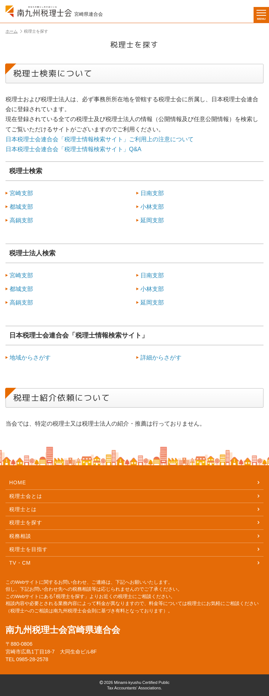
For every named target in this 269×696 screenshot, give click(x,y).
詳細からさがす (159, 357)
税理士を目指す (134, 549)
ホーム (14, 31)
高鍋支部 (19, 220)
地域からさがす (28, 357)
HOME (134, 482)
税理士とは (134, 509)
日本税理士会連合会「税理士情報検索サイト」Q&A (73, 149)
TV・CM (134, 563)
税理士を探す (134, 522)
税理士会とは (134, 496)
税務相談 (134, 536)
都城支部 (19, 207)
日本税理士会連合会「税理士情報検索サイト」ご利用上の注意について (100, 139)
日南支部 (150, 193)
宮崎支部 (19, 193)
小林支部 (150, 207)
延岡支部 (150, 220)
